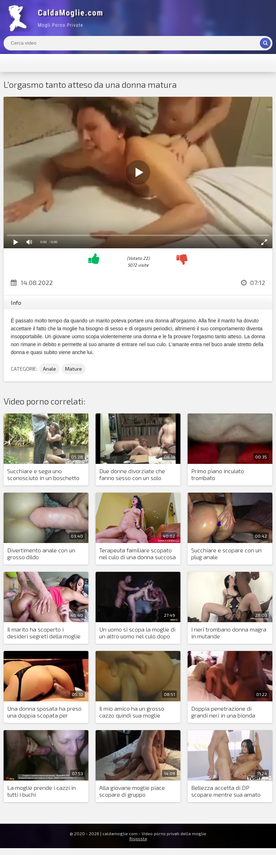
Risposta (138, 838)
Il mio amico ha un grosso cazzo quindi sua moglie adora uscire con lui (131, 712)
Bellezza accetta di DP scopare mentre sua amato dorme (226, 791)
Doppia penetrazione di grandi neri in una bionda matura (223, 712)
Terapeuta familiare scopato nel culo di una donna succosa (137, 553)
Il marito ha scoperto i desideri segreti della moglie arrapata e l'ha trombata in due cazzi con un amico (43, 633)
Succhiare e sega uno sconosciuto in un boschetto (43, 474)
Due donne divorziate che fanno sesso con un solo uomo (132, 474)
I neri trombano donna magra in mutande (228, 632)
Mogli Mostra (57, 18)
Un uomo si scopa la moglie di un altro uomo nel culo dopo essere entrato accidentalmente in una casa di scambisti (137, 633)
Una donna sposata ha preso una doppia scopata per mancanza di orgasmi (44, 712)
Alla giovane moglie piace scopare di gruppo (132, 791)
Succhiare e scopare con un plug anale (226, 553)
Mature (73, 369)
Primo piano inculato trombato (217, 474)
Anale (49, 369)
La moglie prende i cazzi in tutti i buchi (41, 791)
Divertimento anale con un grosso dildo (41, 553)
